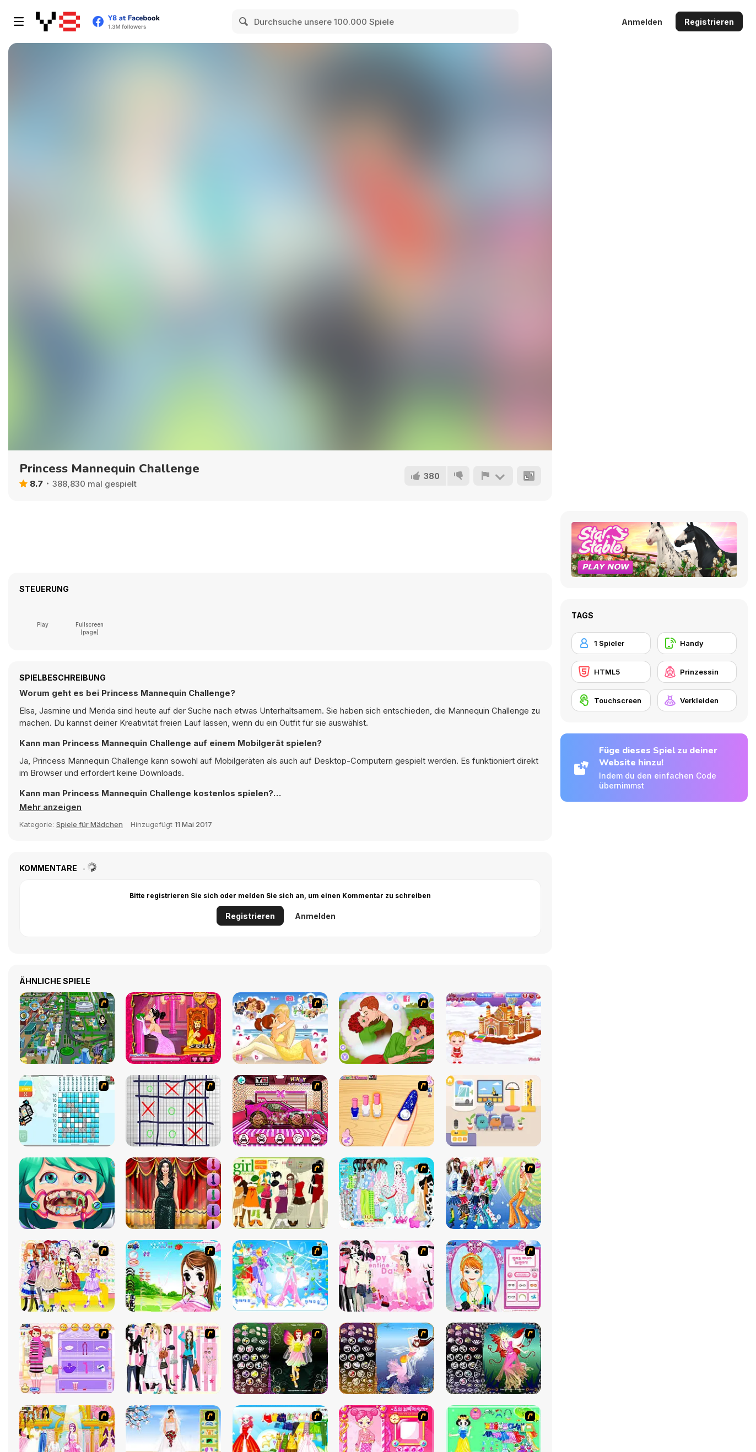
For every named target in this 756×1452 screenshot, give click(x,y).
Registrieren (709, 21)
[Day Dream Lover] (386, 1028)
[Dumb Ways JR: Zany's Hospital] (493, 1110)
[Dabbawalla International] (67, 1028)
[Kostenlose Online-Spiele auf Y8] (57, 21)
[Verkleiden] (697, 700)
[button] (50, 807)
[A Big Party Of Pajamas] (386, 1193)
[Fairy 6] (493, 1358)
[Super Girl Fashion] (280, 1193)
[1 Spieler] (611, 643)
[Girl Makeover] (67, 1358)
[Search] (244, 21)
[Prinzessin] (697, 672)
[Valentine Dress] (386, 1276)
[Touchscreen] (611, 700)
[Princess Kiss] (173, 1028)
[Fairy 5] (280, 1358)
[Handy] (697, 643)
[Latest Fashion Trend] (493, 1193)
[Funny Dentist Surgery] (67, 1193)
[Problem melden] (493, 476)
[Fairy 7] (386, 1358)
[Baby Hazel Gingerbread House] (493, 1028)
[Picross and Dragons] (67, 1110)
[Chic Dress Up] (173, 1358)
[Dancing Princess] (280, 1276)
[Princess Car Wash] (280, 1110)
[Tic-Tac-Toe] (173, 1110)
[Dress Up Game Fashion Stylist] (173, 1193)
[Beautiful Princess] (67, 1276)
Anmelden (642, 21)
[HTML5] (611, 672)
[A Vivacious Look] (173, 1276)
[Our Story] (280, 1028)
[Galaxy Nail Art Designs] (386, 1110)
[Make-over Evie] (493, 1276)
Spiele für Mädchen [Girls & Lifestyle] (89, 824)
